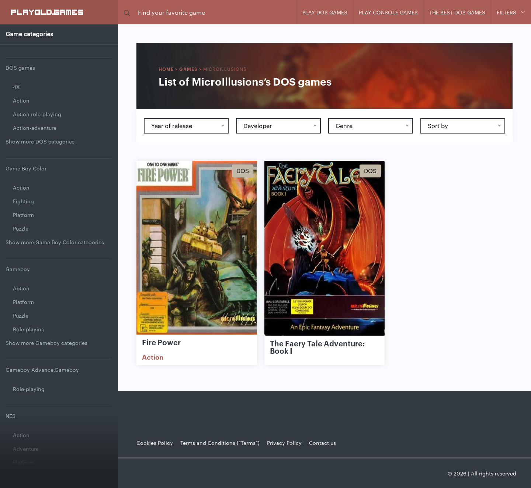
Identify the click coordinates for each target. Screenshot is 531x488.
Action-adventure (34, 127)
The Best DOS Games (457, 12)
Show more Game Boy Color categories (55, 242)
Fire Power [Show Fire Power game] (161, 342)
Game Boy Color (26, 168)
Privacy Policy (284, 442)
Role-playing (29, 329)
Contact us (322, 442)
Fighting (23, 201)
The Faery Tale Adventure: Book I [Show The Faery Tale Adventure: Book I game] (317, 347)
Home (166, 69)
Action (21, 100)
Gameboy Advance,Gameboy (42, 369)
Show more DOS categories (40, 141)
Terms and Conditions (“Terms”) (220, 442)
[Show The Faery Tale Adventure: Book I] (324, 248)
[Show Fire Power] (196, 248)
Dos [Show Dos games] (242, 170)
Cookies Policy (154, 442)
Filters (506, 12)
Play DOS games (324, 12)
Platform (23, 214)
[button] (127, 12)
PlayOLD (47, 12)
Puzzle (20, 228)
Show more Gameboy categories (46, 342)
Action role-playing (37, 114)
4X (16, 86)
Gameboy (18, 269)
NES (10, 415)
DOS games (20, 67)
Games (188, 69)
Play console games (388, 12)
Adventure (26, 448)
